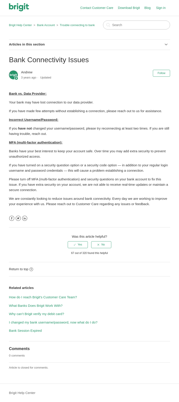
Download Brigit (129, 8)
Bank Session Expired (25, 330)
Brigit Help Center (20, 25)
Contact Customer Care (96, 8)
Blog (147, 8)
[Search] (136, 25)
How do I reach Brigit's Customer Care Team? (43, 297)
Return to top (21, 269)
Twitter (18, 218)
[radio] (78, 244)
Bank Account (46, 25)
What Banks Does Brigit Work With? (36, 305)
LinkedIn (24, 218)
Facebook (12, 218)
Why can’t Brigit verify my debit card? (36, 314)
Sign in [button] (161, 8)
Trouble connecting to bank (77, 25)
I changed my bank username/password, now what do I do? (53, 322)
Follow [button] (161, 73)
